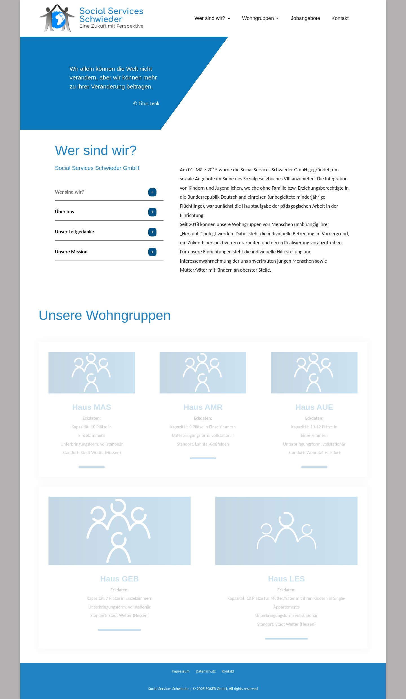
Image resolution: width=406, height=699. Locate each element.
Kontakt (340, 18)
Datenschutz (205, 671)
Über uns (64, 212)
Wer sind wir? (210, 18)
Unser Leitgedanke (74, 232)
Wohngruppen (258, 18)
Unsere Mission (71, 252)
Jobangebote (305, 18)
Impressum (180, 671)
